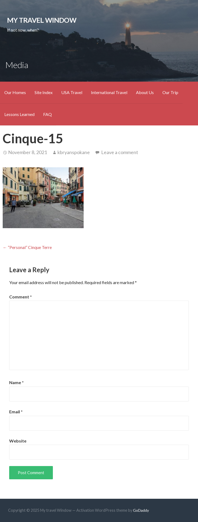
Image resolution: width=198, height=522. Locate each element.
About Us (145, 92)
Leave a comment (119, 152)
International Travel (109, 92)
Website (17, 440)
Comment (20, 296)
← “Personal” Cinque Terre (27, 247)
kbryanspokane (73, 152)
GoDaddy (141, 510)
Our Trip (170, 92)
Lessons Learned (19, 114)
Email (16, 411)
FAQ (47, 114)
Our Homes (15, 92)
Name (16, 382)
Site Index (44, 92)
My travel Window (41, 20)
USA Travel (71, 92)
